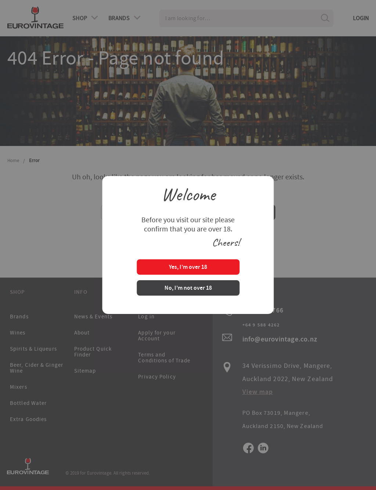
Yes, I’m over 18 (188, 267)
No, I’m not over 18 (188, 288)
